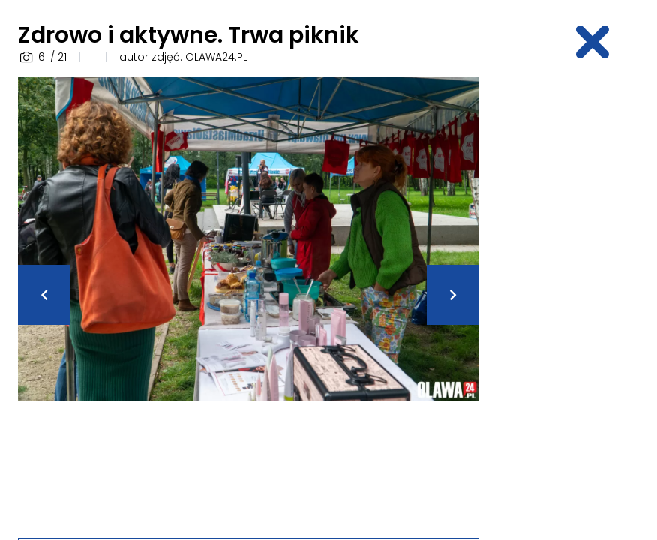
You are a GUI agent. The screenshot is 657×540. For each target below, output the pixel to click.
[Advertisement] (577, 302)
